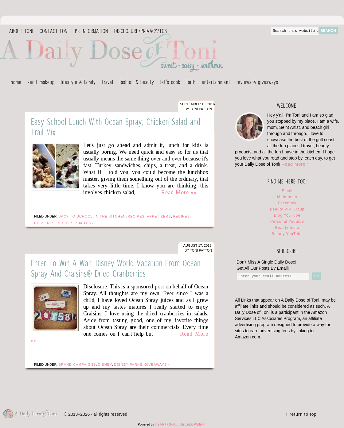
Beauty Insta (287, 228)
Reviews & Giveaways (255, 83)
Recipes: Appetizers (149, 216)
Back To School (75, 216)
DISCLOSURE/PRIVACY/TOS (139, 31)
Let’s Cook (168, 83)
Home (16, 82)
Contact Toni (54, 31)
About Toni (21, 31)
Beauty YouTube (287, 234)
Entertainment (214, 83)
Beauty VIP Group (287, 209)
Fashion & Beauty (135, 83)
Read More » (295, 164)
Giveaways (155, 364)
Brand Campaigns (77, 364)
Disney (105, 364)
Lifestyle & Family (77, 83)
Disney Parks (128, 364)
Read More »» (179, 192)
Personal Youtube (287, 221)
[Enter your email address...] (273, 276)
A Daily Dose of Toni (147, 51)
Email (287, 191)
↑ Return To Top (301, 414)
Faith (191, 82)
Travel (106, 83)
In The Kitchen (110, 216)
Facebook (287, 203)
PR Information (90, 31)
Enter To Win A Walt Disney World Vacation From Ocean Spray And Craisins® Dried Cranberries (116, 268)
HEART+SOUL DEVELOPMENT (180, 424)
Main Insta (287, 197)
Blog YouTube (287, 215)
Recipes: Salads (74, 223)
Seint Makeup (41, 82)
